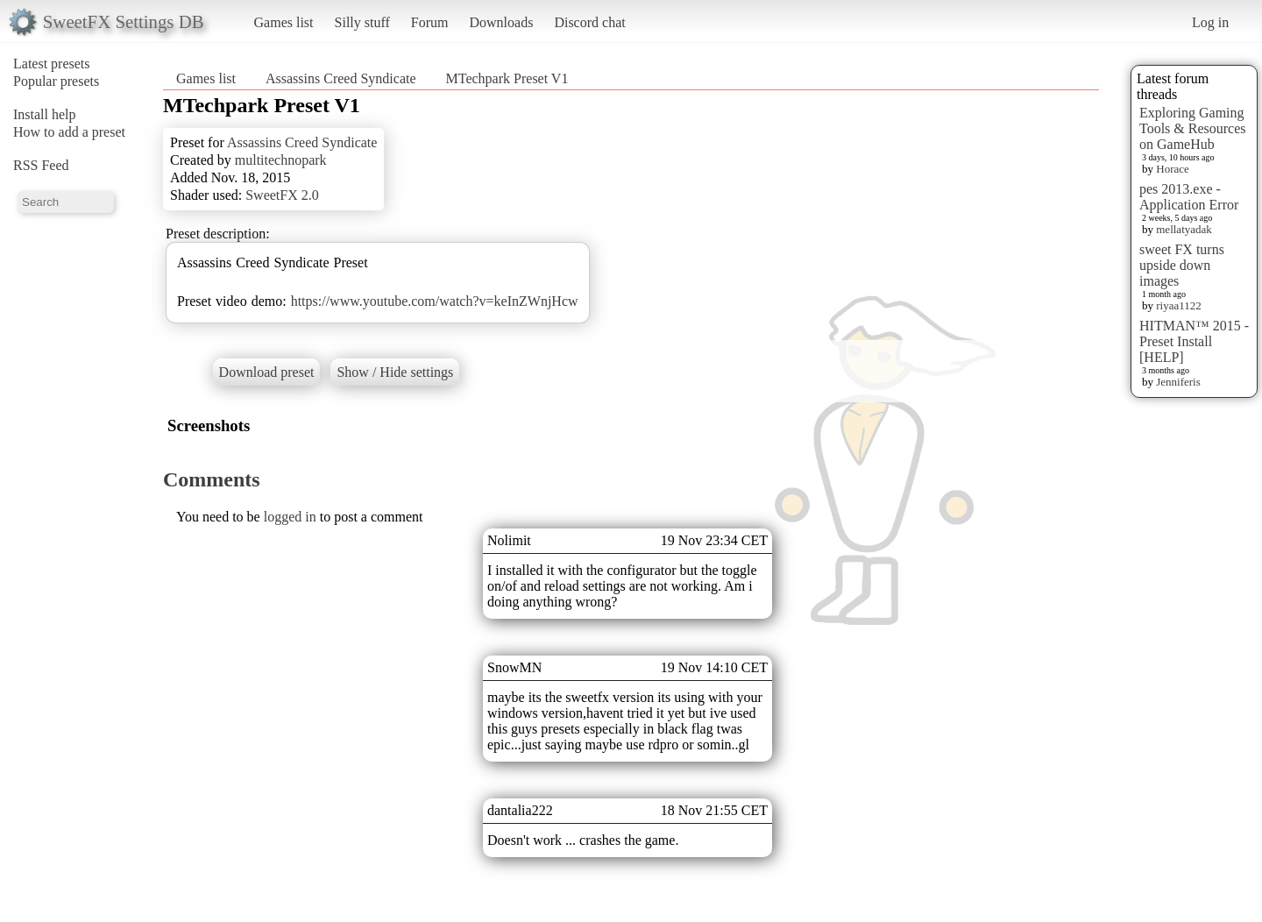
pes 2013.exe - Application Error (1188, 196)
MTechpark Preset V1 (507, 78)
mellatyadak (1184, 229)
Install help (44, 114)
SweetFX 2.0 (282, 195)
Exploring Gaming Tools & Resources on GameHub (1192, 128)
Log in (1210, 22)
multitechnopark (281, 159)
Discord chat (589, 22)
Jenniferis (1178, 381)
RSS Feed (41, 165)
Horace (1172, 168)
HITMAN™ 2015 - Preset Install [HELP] (1194, 341)
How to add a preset (69, 131)
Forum (430, 22)
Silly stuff (362, 22)
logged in (290, 516)
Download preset (267, 372)
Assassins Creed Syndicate (341, 78)
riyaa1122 (1179, 305)
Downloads (501, 22)
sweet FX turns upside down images (1181, 265)
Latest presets (51, 63)
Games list (284, 22)
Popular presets (56, 81)
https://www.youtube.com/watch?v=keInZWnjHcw (434, 301)
